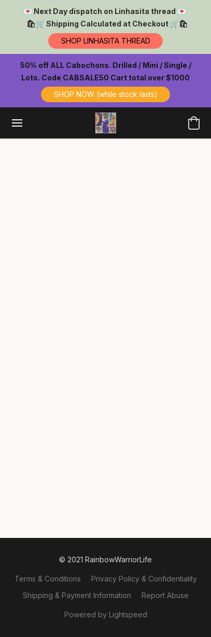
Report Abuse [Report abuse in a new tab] (165, 595)
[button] (105, 41)
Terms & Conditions (48, 578)
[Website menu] (17, 122)
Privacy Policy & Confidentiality (144, 578)
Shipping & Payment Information (77, 595)
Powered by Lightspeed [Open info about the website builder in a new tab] (105, 614)
